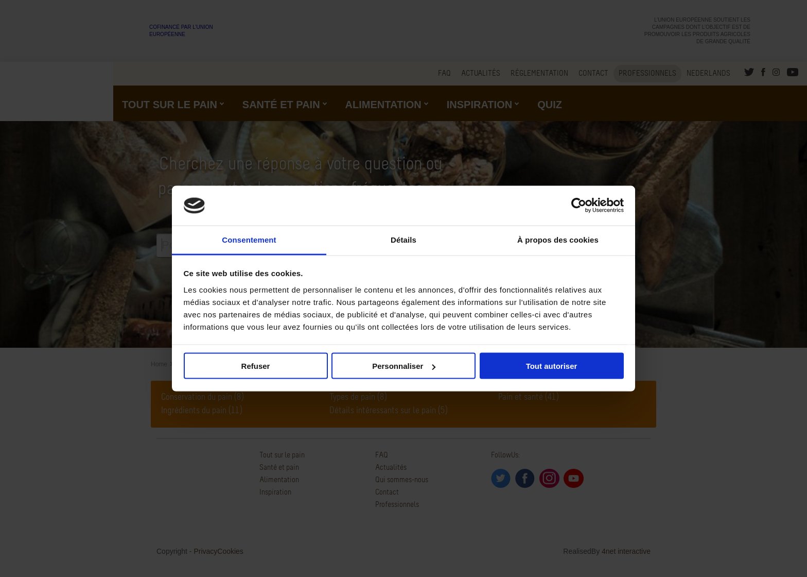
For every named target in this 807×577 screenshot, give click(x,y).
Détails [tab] (403, 239)
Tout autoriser (551, 366)
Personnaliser (403, 366)
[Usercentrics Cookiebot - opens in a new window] (579, 205)
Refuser (255, 366)
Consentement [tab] (249, 239)
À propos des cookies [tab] (558, 239)
